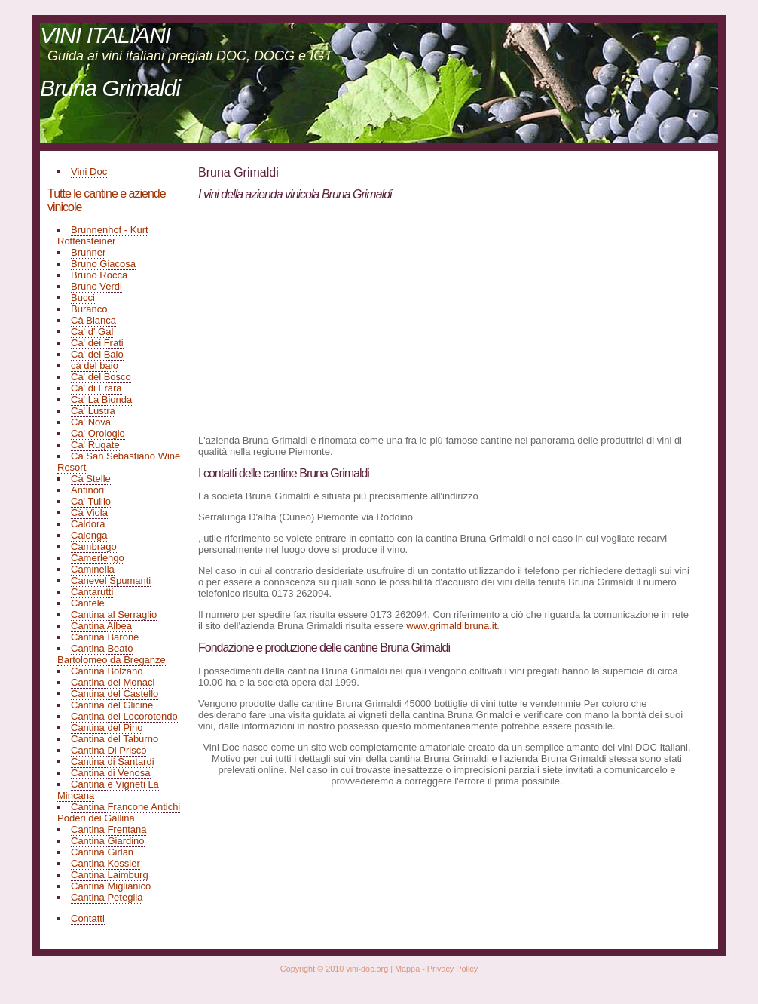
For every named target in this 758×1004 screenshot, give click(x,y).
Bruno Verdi (96, 286)
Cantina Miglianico (111, 886)
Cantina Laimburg (109, 874)
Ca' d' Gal (92, 331)
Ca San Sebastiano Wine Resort (118, 461)
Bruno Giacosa (103, 263)
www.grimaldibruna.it (451, 625)
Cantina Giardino (108, 840)
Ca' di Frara (96, 388)
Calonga (89, 535)
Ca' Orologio (98, 433)
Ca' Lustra (93, 410)
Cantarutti (92, 591)
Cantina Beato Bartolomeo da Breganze (111, 654)
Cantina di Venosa (111, 772)
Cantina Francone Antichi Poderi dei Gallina (118, 812)
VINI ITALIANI (105, 35)
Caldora (88, 524)
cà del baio (94, 365)
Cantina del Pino (106, 727)
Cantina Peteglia (106, 897)
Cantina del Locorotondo (124, 716)
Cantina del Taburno (114, 739)
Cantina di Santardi (112, 761)
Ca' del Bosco (101, 376)
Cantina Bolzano (106, 671)
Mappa (407, 968)
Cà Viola (89, 512)
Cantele (88, 603)
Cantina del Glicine (112, 705)
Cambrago (94, 546)
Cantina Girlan (102, 852)
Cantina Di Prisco (108, 750)
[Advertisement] (324, 316)
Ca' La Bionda (101, 399)
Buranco (89, 309)
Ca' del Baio (97, 354)
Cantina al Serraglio (114, 614)
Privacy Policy (452, 968)
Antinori (87, 490)
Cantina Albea (101, 625)
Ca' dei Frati (97, 342)
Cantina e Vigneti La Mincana (108, 789)
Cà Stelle (91, 478)
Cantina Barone (105, 637)
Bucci (83, 297)
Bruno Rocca (99, 275)
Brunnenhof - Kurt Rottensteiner (102, 235)
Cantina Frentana (108, 829)
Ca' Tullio (91, 501)
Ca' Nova (91, 422)
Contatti (88, 918)
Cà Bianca (93, 320)
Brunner (88, 252)
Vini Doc (89, 171)
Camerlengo (97, 557)
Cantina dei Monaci (112, 682)
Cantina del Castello (114, 693)
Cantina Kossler (105, 863)
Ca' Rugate (95, 444)
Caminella (93, 569)
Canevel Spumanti (111, 580)
